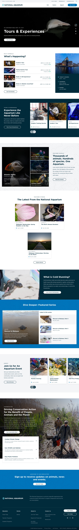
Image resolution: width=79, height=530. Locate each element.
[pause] (76, 25)
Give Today (70, 514)
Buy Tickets (70, 510)
